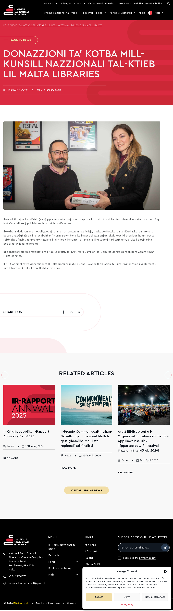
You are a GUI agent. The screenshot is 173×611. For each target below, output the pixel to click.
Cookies (71, 604)
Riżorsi (77, 3)
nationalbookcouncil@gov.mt (26, 583)
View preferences (154, 597)
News (14, 25)
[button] (166, 571)
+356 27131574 (17, 577)
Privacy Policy (127, 605)
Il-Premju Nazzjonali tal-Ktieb (62, 547)
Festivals (53, 556)
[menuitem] (156, 13)
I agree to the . (139, 558)
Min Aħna (49, 3)
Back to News (17, 40)
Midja (142, 12)
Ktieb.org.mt (20, 604)
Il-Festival (87, 12)
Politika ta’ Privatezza (48, 604)
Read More (10, 459)
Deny (127, 597)
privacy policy (147, 558)
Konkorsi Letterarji (120, 12)
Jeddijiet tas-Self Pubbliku (148, 3)
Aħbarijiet (65, 3)
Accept (99, 597)
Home (6, 25)
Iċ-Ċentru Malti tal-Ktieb (101, 3)
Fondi (99, 12)
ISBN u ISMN (124, 3)
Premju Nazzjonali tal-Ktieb (60, 12)
